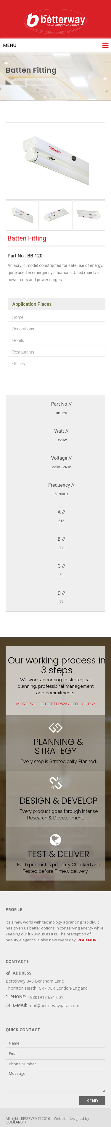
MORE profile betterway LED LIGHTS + (55, 704)
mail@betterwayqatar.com (54, 1005)
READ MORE (88, 940)
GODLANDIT (16, 1122)
